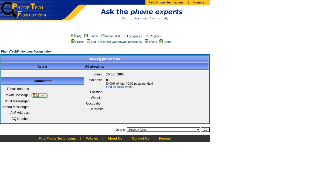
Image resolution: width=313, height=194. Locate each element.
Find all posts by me (119, 86)
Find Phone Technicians (166, 2)
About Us (115, 138)
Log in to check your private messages (114, 41)
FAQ (76, 36)
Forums (198, 2)
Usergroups (132, 36)
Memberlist (110, 36)
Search (91, 36)
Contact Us (140, 138)
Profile (77, 41)
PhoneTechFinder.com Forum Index (26, 51)
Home (167, 41)
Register (153, 36)
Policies (92, 138)
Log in (151, 41)
